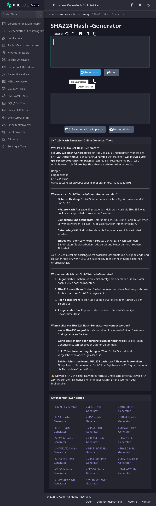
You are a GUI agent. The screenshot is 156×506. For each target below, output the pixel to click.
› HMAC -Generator (65, 407)
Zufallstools (11, 38)
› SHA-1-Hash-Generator (62, 429)
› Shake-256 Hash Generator (64, 481)
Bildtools (9, 139)
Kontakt (146, 501)
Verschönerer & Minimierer (20, 23)
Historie (132, 501)
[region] (22, 258)
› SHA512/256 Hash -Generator (98, 450)
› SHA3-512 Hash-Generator (128, 461)
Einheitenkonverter (15, 125)
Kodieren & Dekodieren (18, 67)
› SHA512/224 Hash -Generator (66, 450)
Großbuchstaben (85, 86)
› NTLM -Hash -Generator (127, 419)
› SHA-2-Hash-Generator (94, 429)
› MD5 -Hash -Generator (62, 419)
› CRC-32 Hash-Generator (95, 471)
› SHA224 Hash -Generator (128, 429)
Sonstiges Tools (13, 146)
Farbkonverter (12, 132)
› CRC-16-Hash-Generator (63, 471)
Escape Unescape (14, 60)
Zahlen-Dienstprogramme (19, 45)
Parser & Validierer (15, 74)
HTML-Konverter (14, 81)
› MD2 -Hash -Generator (94, 409)
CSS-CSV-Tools (12, 89)
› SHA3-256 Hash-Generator (64, 461)
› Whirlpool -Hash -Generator (97, 481)
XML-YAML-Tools (14, 96)
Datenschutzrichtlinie (109, 501)
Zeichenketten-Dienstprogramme (22, 31)
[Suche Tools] (18, 14)
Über (89, 501)
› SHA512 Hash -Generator (128, 440)
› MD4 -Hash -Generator (126, 409)
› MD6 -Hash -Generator (94, 419)
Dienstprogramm (14, 117)
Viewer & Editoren (14, 110)
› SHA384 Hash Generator (95, 440)
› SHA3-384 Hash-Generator (96, 461)
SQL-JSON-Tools (13, 103)
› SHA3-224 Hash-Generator (128, 450)
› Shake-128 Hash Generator (128, 471)
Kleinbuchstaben (78, 82)
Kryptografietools (14, 52)
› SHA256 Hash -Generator (63, 440)
